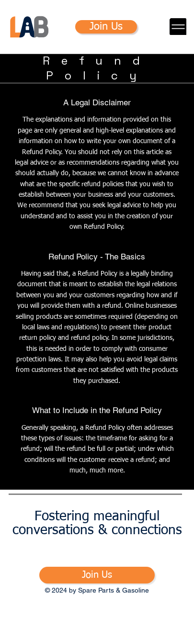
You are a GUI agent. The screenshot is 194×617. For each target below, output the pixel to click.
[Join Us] (106, 27)
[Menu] (178, 26)
